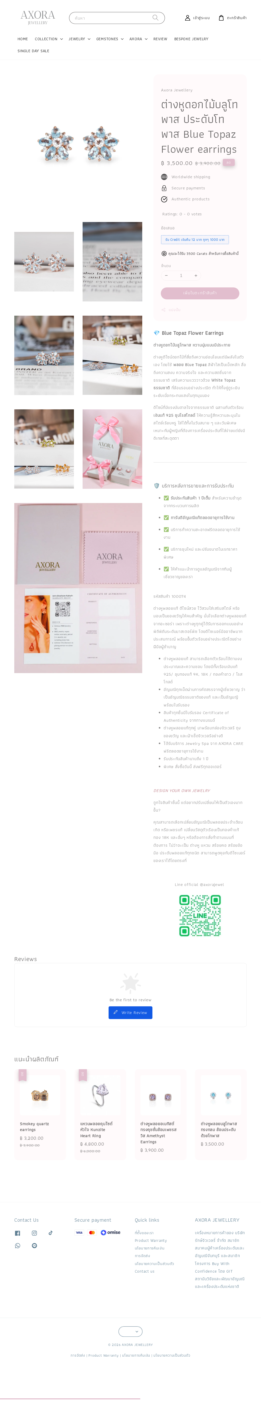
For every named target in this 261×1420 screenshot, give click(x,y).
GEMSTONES (107, 38)
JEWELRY (77, 38)
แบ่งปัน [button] (171, 310)
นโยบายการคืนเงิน (149, 1248)
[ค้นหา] (156, 17)
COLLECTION (46, 38)
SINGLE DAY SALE (33, 51)
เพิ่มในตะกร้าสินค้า (200, 292)
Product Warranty (151, 1240)
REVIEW (160, 39)
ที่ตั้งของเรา (144, 1233)
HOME (23, 39)
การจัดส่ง (142, 1255)
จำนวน (166, 266)
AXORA (135, 38)
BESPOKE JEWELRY (191, 39)
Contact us (145, 1271)
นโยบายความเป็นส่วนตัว (154, 1263)
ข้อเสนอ (168, 228)
